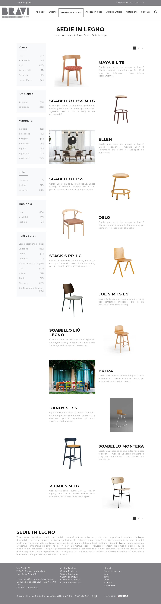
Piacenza (31, 283)
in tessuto (31, 158)
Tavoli (107, 577)
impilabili (31, 217)
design (31, 185)
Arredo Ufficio (114, 12)
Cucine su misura (69, 577)
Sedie (87, 35)
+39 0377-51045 (136, 3)
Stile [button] (22, 172)
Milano (31, 273)
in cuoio (31, 129)
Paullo (31, 278)
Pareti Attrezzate (113, 571)
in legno (31, 138)
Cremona (31, 258)
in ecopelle (31, 133)
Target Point (31, 80)
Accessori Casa (94, 12)
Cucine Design (68, 568)
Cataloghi (131, 12)
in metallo (31, 143)
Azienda (40, 12)
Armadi (108, 582)
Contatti (145, 12)
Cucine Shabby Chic (70, 582)
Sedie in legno (99, 35)
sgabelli (31, 222)
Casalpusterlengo (31, 244)
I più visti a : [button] (27, 235)
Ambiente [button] (26, 93)
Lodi (31, 268)
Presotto (31, 75)
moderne (31, 190)
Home (57, 35)
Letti (106, 579)
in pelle (31, 148)
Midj (31, 65)
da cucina (31, 102)
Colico (31, 55)
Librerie (108, 568)
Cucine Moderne (68, 571)
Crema (31, 253)
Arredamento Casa (71, 12)
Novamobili (31, 70)
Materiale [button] (25, 120)
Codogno (31, 248)
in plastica (31, 153)
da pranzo (31, 107)
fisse (31, 212)
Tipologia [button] (25, 204)
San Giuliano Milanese (31, 289)
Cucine (53, 12)
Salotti (107, 574)
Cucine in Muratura (70, 579)
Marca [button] (23, 47)
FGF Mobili (31, 60)
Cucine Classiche (69, 574)
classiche (31, 180)
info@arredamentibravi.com (39, 579)
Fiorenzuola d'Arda (31, 263)
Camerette (109, 585)
